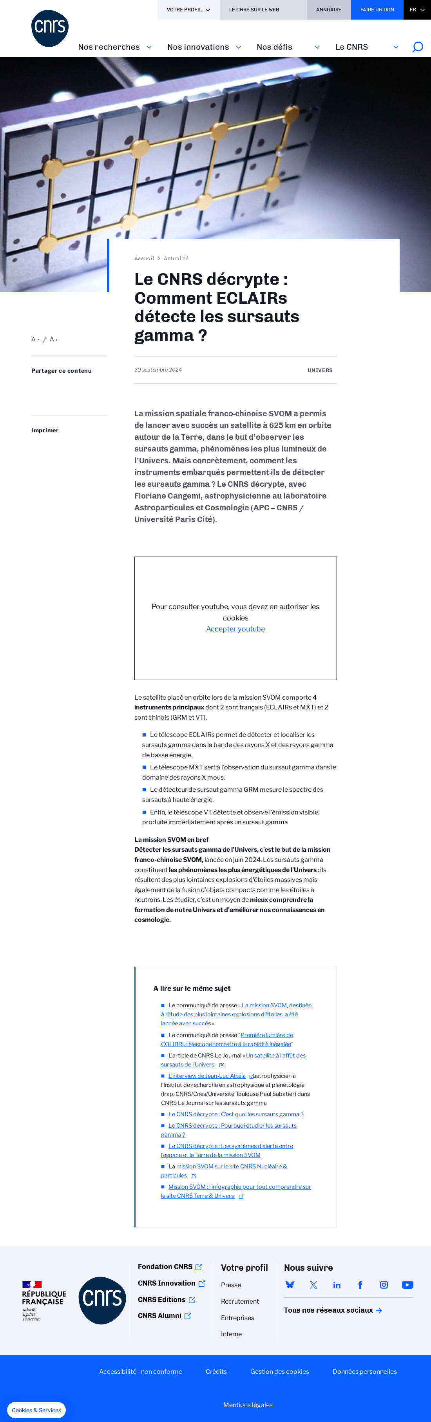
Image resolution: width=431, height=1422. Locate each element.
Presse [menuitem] (231, 1285)
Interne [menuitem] (231, 1334)
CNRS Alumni (159, 1315)
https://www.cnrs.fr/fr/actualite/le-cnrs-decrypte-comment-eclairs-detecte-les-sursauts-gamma (53, 399)
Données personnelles (365, 1371)
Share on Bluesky (35, 386)
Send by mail (35, 399)
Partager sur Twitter (53, 386)
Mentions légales (248, 1405)
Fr (413, 10)
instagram (384, 1285)
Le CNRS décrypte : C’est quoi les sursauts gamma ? (236, 1114)
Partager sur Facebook (88, 386)
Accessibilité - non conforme (140, 1371)
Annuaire (329, 10)
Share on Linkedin (71, 386)
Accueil (144, 258)
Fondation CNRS (165, 1266)
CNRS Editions (162, 1299)
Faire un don (377, 10)
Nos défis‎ (274, 47)
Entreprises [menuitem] (237, 1318)
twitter (313, 1285)
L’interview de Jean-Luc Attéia (207, 1075)
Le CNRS (351, 47)
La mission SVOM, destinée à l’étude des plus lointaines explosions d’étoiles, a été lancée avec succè (236, 1014)
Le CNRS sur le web (254, 10)
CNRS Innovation (167, 1283)
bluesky (290, 1285)
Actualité (176, 258)
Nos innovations (198, 47)
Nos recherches (109, 47)
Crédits (216, 1371)
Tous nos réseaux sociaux (315, 1310)
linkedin (337, 1285)
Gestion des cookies (279, 1371)
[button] (36, 1410)
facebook (360, 1285)
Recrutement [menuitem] (240, 1301)
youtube (407, 1285)
